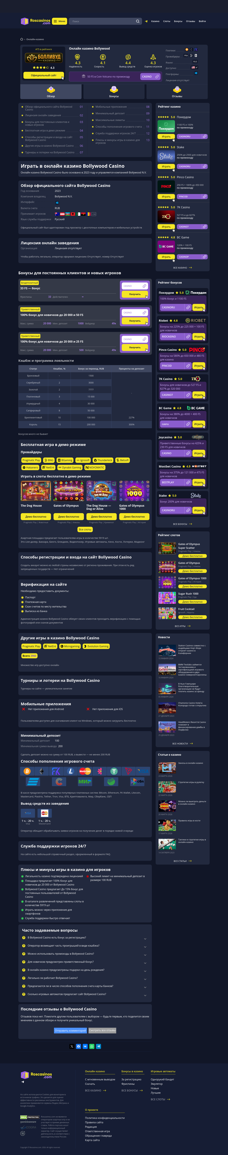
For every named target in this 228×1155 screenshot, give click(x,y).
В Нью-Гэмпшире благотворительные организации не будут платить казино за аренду (191, 687)
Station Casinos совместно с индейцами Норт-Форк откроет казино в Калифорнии (192, 649)
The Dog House (31, 505)
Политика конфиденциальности (105, 1118)
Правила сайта (94, 1122)
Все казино (182, 267)
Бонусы (178, 21)
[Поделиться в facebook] (78, 1046)
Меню (59, 21)
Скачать (90, 1084)
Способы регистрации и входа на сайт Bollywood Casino (48, 138)
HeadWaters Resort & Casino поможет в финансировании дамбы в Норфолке (192, 726)
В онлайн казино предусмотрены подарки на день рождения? (66, 970)
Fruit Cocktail (186, 609)
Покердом (184, 117)
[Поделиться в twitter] (71, 1046)
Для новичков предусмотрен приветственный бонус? (61, 962)
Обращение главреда (98, 1135)
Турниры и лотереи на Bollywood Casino (49, 152)
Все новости (182, 743)
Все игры (182, 626)
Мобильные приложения (111, 106)
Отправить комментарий (70, 1030)
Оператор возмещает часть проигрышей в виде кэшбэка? (63, 945)
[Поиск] (138, 21)
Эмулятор (157, 1084)
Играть (166, 136)
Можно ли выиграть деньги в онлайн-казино (192, 802)
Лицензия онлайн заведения (43, 115)
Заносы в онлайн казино (190, 763)
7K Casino (183, 207)
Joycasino (165, 437)
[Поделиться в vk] (85, 1046)
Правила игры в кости (189, 820)
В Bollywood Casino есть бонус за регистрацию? (57, 937)
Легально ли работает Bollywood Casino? (53, 978)
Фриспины (128, 1084)
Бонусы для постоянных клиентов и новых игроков (47, 123)
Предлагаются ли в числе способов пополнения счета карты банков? (70, 986)
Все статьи (183, 861)
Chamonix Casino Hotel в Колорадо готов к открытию (192, 704)
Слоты (166, 21)
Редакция (91, 1127)
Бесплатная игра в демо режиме (45, 130)
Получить (135, 294)
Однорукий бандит (162, 1079)
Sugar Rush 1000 (188, 593)
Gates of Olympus (66, 505)
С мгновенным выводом (100, 1079)
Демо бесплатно (35, 516)
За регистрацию (131, 1079)
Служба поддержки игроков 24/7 (116, 133)
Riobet (163, 320)
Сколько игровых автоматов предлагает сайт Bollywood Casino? (67, 994)
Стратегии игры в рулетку (191, 782)
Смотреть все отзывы (102, 1030)
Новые (155, 1088)
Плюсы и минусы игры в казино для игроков (118, 141)
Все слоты (85, 529)
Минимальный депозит (110, 113)
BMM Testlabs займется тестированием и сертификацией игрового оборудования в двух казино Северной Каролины (192, 669)
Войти (202, 21)
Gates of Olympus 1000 (131, 507)
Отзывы (190, 21)
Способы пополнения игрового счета (119, 126)
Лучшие (156, 1092)
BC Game (183, 237)
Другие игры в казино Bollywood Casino (49, 145)
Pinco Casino (185, 177)
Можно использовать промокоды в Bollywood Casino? (61, 953)
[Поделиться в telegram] (98, 1046)
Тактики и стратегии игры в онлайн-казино (192, 840)
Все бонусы (182, 524)
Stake (180, 147)
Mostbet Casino (170, 466)
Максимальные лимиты (110, 120)
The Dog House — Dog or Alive (98, 507)
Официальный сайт (43, 75)
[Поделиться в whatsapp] (91, 1046)
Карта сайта (92, 1140)
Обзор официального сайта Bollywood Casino (48, 108)
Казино (155, 21)
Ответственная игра (97, 1131)
